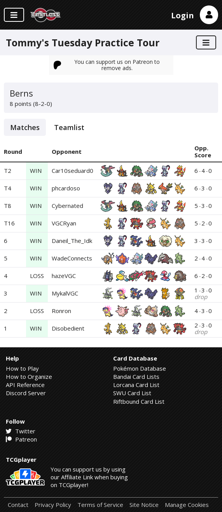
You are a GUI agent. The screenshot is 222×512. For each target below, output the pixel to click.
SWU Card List (132, 393)
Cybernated (67, 205)
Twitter (20, 431)
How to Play (22, 368)
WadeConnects (72, 258)
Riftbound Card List (138, 401)
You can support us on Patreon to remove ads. (107, 65)
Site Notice (144, 504)
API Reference (25, 385)
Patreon (21, 439)
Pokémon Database (139, 368)
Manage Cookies (187, 504)
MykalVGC (65, 293)
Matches (25, 127)
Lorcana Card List (136, 385)
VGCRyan (64, 223)
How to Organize (29, 376)
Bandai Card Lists (136, 376)
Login (182, 15)
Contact (18, 504)
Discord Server (26, 393)
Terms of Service (100, 504)
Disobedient (68, 328)
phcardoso (66, 188)
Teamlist (69, 127)
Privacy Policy (53, 504)
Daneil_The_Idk (72, 241)
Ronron (61, 311)
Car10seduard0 (72, 170)
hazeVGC (64, 276)
